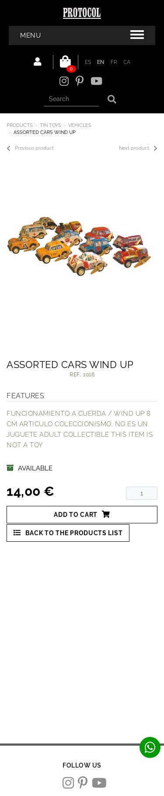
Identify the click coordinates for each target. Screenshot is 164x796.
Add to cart (82, 514)
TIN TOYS (50, 125)
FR (114, 62)
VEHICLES (79, 125)
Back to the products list (68, 533)
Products (20, 125)
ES (88, 62)
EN (101, 62)
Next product (138, 148)
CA (127, 62)
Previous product (30, 148)
